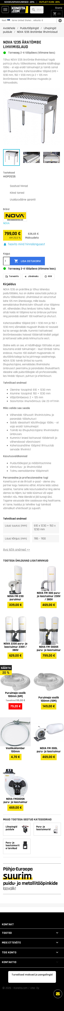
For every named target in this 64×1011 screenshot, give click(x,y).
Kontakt (8, 924)
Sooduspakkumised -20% (19, 2)
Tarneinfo (12, 276)
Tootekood (9, 172)
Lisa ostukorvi (27, 261)
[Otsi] (37, 9)
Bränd (6, 209)
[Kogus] (6, 261)
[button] (24, 244)
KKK (48, 276)
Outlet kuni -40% (49, 2)
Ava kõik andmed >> (16, 550)
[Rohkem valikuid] (57, 993)
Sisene (58, 8)
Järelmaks (32, 276)
